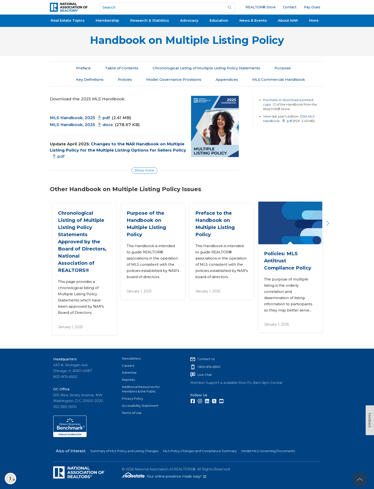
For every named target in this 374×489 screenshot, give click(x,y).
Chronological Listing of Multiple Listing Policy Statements (206, 68)
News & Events (253, 20)
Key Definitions (90, 79)
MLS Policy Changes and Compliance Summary (200, 451)
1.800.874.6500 (208, 367)
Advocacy (189, 20)
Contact (289, 7)
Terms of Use (132, 413)
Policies (125, 79)
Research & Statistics (149, 20)
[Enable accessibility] (10, 478)
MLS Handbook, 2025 (80, 117)
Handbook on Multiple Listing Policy (187, 40)
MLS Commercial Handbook (278, 79)
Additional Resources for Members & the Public (141, 389)
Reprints (128, 380)
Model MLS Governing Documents (268, 451)
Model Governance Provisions (173, 79)
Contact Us (206, 359)
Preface (83, 68)
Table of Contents (121, 68)
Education (219, 20)
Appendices (227, 79)
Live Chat (204, 375)
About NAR (288, 20)
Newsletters (131, 358)
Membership (107, 20)
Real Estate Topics (67, 20)
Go (229, 7)
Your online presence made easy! (176, 476)
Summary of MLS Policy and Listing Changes (124, 451)
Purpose (283, 68)
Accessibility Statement (140, 406)
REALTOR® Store (260, 7)
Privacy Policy (132, 398)
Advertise (129, 372)
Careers (128, 365)
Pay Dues (312, 7)
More (314, 20)
